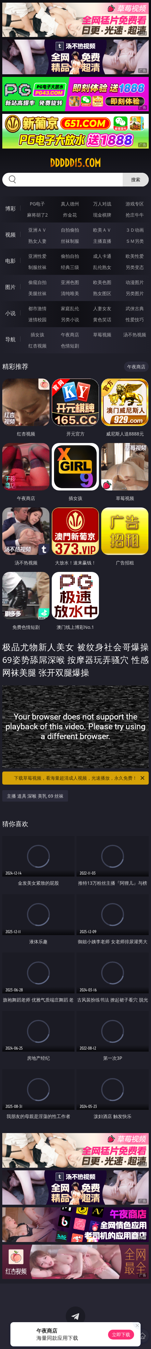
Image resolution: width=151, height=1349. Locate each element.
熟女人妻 (37, 241)
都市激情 (37, 308)
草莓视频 (102, 334)
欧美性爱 (135, 256)
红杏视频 (37, 346)
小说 (10, 313)
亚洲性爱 (37, 256)
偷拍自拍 (70, 256)
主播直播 (102, 241)
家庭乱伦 (70, 308)
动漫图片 (135, 282)
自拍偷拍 (70, 230)
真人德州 (70, 204)
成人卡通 (102, 256)
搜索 (135, 179)
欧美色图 (102, 282)
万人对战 (102, 204)
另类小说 (70, 319)
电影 (10, 260)
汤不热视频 (134, 334)
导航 (10, 339)
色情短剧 (70, 346)
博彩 (10, 208)
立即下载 (121, 1334)
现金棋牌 (102, 215)
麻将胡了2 (37, 215)
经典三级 (70, 267)
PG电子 (37, 204)
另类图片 (135, 293)
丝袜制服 (70, 241)
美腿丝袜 (37, 293)
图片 (10, 287)
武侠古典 (135, 308)
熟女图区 (102, 293)
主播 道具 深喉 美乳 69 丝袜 (35, 796)
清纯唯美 (70, 293)
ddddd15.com (75, 162)
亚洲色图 (70, 282)
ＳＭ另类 (135, 241)
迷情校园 (37, 319)
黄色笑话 (102, 319)
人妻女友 (102, 308)
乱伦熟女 (102, 267)
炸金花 (70, 215)
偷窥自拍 (37, 282)
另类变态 (135, 267)
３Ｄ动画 (135, 230)
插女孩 (37, 334)
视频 (10, 234)
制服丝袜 (37, 267)
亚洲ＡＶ (37, 230)
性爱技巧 (135, 319)
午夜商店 (70, 334)
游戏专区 (135, 204)
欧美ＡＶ (102, 230)
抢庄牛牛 (135, 215)
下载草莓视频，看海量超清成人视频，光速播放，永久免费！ (79, 778)
